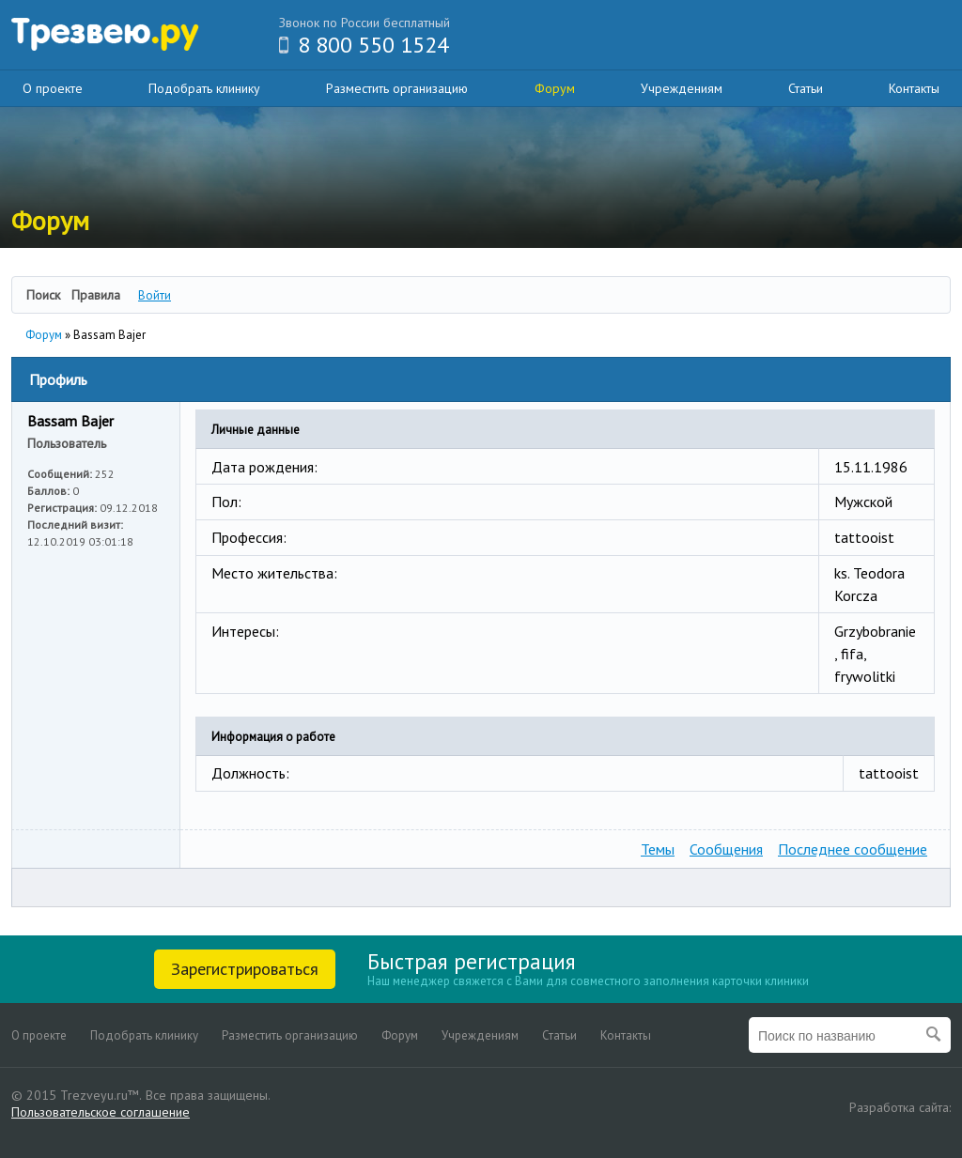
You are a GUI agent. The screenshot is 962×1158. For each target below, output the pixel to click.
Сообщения (726, 849)
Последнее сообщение (852, 849)
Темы (658, 849)
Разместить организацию (397, 88)
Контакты (914, 88)
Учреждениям (681, 88)
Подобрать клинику (204, 88)
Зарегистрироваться (244, 969)
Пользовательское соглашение (100, 1112)
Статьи (805, 88)
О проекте (53, 88)
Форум (555, 88)
